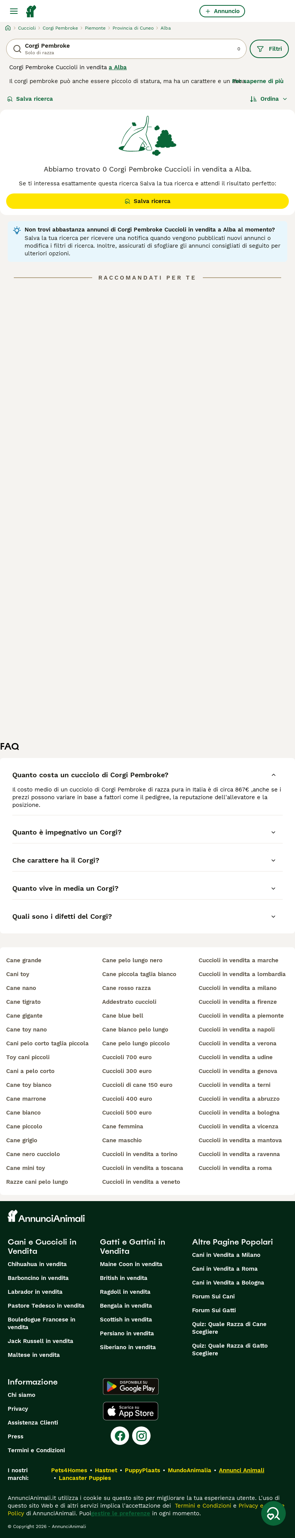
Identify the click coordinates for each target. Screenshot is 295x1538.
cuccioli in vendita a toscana (142, 1168)
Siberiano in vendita (128, 1347)
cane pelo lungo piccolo (136, 1043)
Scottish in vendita (126, 1319)
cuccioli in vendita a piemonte (241, 1015)
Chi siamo (21, 1394)
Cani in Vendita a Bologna (228, 1282)
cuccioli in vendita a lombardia (242, 974)
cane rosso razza (126, 988)
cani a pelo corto (30, 1071)
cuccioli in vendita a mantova (240, 1140)
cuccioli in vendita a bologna (239, 1112)
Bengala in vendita (126, 1305)
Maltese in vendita (34, 1354)
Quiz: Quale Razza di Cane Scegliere (229, 1328)
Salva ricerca (30, 98)
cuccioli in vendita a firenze (238, 1001)
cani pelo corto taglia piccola (47, 1043)
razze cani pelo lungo (37, 1181)
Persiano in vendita (127, 1333)
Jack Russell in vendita (40, 1341)
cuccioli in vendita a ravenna (239, 1154)
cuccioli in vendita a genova (238, 1071)
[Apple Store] (130, 1411)
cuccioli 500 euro (127, 1112)
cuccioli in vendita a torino (139, 1154)
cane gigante (24, 1015)
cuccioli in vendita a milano (238, 988)
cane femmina (122, 1126)
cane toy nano (26, 1029)
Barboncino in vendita (38, 1278)
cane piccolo (24, 1126)
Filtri (269, 49)
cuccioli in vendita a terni (234, 1084)
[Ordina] (269, 99)
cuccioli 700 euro (127, 1057)
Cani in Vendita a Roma (225, 1268)
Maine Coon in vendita (131, 1264)
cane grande (23, 960)
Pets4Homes (69, 1470)
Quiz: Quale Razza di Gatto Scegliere (230, 1349)
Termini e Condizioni (36, 1450)
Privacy (18, 1408)
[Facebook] (120, 1435)
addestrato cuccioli (129, 1001)
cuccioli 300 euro (127, 1071)
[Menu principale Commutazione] (14, 11)
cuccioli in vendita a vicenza (238, 1126)
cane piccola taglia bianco (139, 974)
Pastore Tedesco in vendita (46, 1305)
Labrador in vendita (35, 1291)
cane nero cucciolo (33, 1154)
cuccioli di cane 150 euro (137, 1084)
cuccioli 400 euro (127, 1098)
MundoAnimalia (189, 1470)
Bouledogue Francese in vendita (41, 1323)
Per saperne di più (257, 81)
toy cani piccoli (28, 1057)
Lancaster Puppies (85, 1478)
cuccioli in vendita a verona (238, 1043)
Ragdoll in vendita (125, 1291)
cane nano (21, 988)
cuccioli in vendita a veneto (141, 1181)
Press (15, 1436)
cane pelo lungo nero (132, 960)
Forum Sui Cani (213, 1296)
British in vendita (124, 1278)
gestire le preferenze (120, 1513)
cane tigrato (23, 1001)
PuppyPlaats (142, 1470)
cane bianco (23, 1112)
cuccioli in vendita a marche (238, 960)
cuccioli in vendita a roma (235, 1168)
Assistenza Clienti (33, 1422)
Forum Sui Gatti (214, 1310)
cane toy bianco (28, 1084)
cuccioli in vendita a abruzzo (239, 1098)
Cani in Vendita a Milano (226, 1254)
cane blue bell (122, 1015)
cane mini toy (25, 1168)
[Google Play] (131, 1386)
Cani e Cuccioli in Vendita (42, 1246)
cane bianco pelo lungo (135, 1029)
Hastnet (106, 1470)
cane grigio (21, 1140)
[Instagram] (141, 1435)
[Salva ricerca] (273, 1513)
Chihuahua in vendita (37, 1264)
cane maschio (122, 1140)
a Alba (118, 67)
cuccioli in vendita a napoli (237, 1029)
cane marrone (26, 1098)
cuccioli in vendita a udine (236, 1057)
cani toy (17, 974)
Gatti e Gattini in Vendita (132, 1246)
